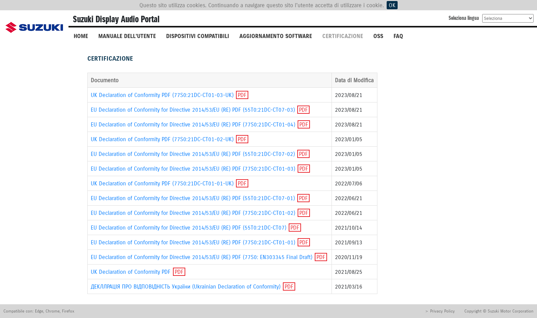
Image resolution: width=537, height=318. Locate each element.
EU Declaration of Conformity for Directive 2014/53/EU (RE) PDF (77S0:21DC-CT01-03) (193, 168)
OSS (378, 36)
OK (392, 5)
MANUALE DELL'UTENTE (127, 36)
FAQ (398, 36)
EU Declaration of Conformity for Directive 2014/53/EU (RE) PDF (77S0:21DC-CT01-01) (193, 242)
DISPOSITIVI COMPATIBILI (197, 36)
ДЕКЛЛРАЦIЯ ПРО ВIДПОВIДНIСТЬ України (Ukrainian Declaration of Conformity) (185, 286)
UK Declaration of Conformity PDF (131, 271)
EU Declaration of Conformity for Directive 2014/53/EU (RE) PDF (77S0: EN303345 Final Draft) (201, 257)
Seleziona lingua (464, 17)
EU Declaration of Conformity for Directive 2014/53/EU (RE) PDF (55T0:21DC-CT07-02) (193, 153)
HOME (81, 36)
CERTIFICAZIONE (342, 36)
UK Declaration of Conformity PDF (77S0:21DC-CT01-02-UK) (163, 139)
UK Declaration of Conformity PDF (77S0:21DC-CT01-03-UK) (162, 94)
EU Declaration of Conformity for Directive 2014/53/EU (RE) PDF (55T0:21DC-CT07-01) (193, 198)
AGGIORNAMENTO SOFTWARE (275, 36)
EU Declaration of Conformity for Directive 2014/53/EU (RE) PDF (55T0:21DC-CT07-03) (193, 109)
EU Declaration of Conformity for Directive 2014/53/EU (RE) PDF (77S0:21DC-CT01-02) (193, 212)
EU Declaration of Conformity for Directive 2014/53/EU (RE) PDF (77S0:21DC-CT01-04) (193, 124)
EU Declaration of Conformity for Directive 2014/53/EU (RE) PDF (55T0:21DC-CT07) (188, 227)
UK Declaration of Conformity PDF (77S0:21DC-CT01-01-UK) (162, 183)
